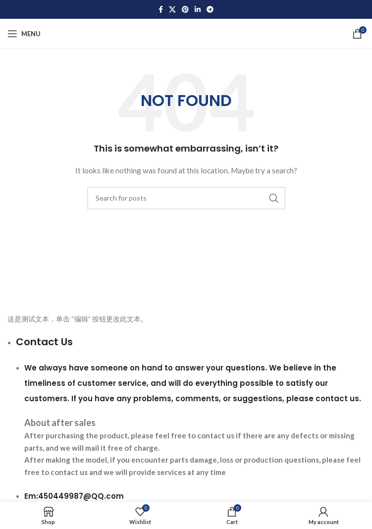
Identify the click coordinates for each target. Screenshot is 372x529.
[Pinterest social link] (185, 9)
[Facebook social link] (161, 9)
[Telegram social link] (210, 9)
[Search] (186, 198)
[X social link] (172, 9)
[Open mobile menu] (24, 34)
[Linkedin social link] (198, 9)
